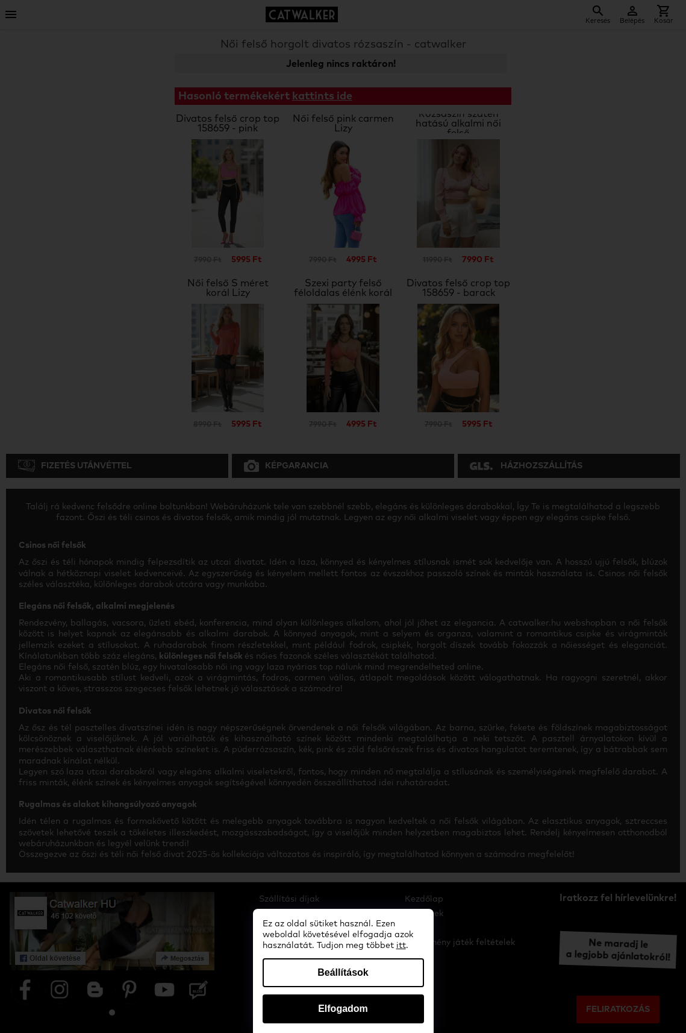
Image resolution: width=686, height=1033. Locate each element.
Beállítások (342, 972)
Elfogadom (343, 1008)
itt (401, 945)
